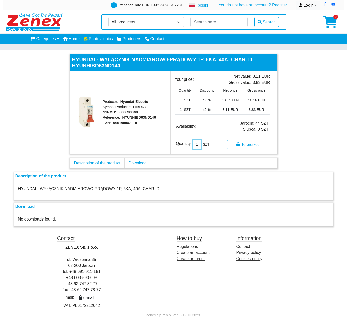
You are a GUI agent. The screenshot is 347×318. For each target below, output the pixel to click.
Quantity (183, 143)
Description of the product (97, 163)
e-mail (86, 297)
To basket (247, 144)
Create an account (193, 252)
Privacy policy (248, 252)
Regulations (187, 246)
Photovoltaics (98, 39)
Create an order (191, 258)
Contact (154, 39)
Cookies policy (249, 258)
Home (71, 39)
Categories (43, 39)
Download (138, 163)
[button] (325, 4)
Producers (129, 39)
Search (267, 22)
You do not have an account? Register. (253, 5)
